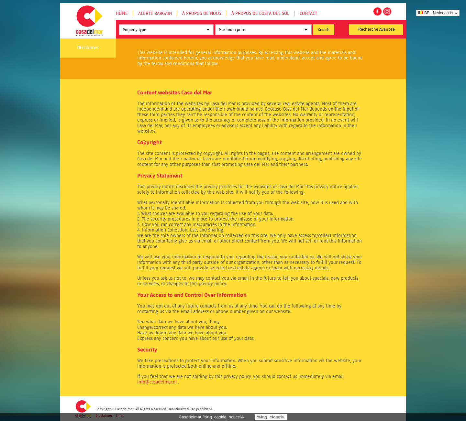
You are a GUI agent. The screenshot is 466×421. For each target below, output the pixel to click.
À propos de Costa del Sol (260, 13)
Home (122, 13)
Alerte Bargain (155, 13)
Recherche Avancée (376, 29)
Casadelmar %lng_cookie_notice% (211, 417)
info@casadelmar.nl (157, 382)
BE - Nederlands (435, 13)
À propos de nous (201, 13)
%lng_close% (270, 417)
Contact (308, 13)
